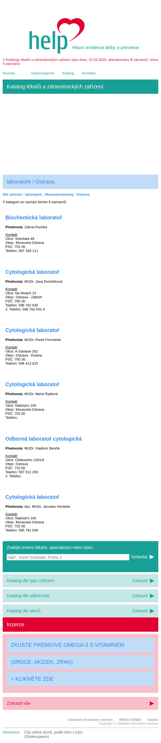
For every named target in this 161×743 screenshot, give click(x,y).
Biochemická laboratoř (33, 217)
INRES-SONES (130, 720)
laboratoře (33, 194)
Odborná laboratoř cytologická (43, 439)
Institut (153, 720)
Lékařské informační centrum (90, 720)
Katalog (68, 73)
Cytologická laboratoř (32, 272)
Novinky (9, 73)
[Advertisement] (80, 134)
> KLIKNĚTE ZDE (32, 679)
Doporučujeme (42, 73)
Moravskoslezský (59, 194)
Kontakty (89, 73)
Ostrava (83, 194)
